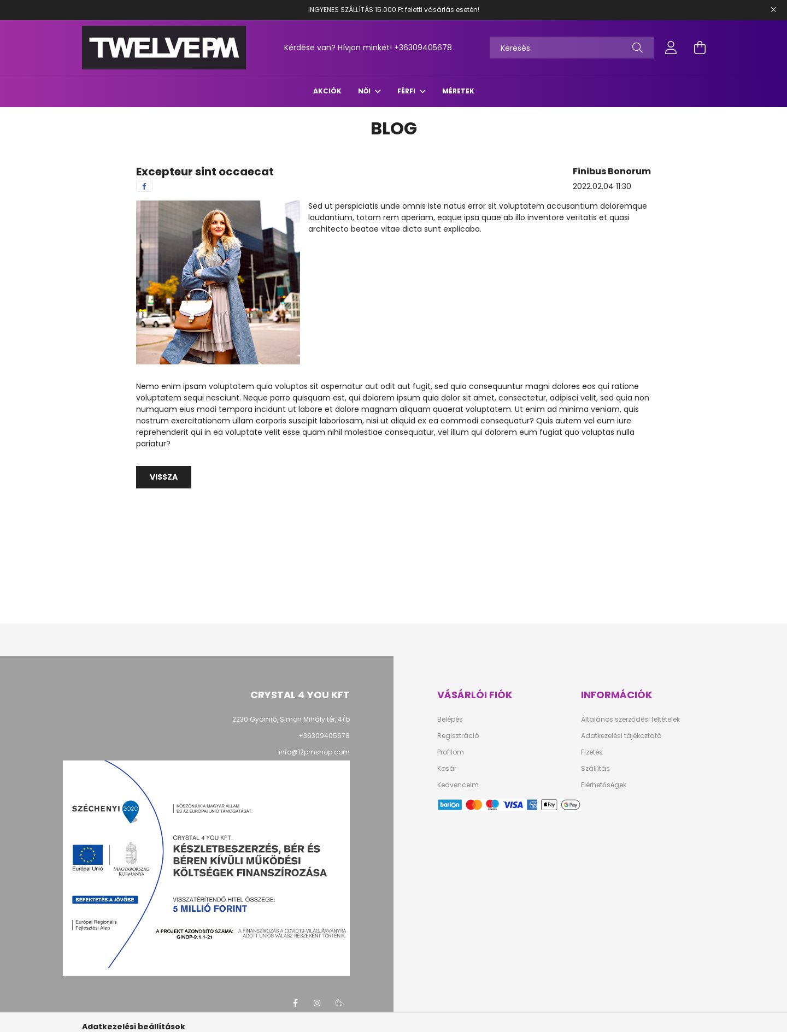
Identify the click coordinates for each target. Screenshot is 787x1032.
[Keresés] (572, 47)
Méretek (458, 91)
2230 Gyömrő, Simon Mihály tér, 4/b (291, 719)
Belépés (450, 719)
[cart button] (699, 47)
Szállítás (595, 768)
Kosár (446, 768)
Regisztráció (458, 736)
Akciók (327, 91)
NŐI (365, 91)
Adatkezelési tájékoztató (621, 736)
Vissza (164, 476)
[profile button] (671, 47)
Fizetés (592, 752)
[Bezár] (773, 10)
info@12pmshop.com (314, 752)
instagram (317, 1003)
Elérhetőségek (603, 785)
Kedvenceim (458, 785)
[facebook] (144, 186)
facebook (295, 1003)
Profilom (450, 752)
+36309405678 (423, 47)
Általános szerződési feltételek (630, 719)
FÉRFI (407, 91)
